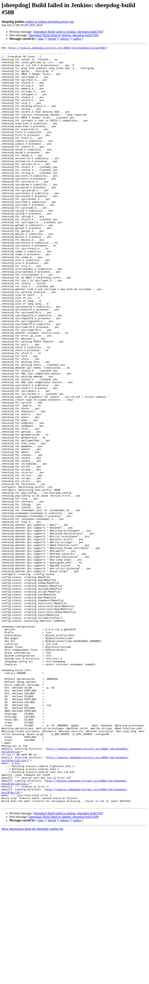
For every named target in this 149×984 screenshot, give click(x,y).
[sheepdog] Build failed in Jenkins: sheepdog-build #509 (63, 35)
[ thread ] (52, 38)
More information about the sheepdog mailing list (32, 980)
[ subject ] (64, 38)
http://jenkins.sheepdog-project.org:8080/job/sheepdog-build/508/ (57, 48)
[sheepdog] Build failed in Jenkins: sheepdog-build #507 (68, 31)
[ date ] (41, 38)
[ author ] (77, 38)
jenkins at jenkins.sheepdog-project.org (49, 21)
